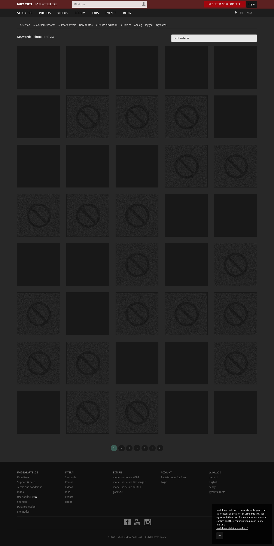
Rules (20, 492)
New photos (85, 25)
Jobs (95, 13)
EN (241, 12)
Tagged (149, 25)
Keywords (161, 25)
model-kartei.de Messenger (129, 482)
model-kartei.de (133, 537)
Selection (25, 25)
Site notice (23, 511)
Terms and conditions (29, 487)
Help (250, 12)
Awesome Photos (45, 25)
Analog (138, 25)
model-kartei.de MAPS (126, 477)
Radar (68, 501)
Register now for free (224, 4)
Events (111, 13)
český (212, 487)
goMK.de (118, 492)
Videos (62, 13)
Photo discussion (108, 25)
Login (252, 4)
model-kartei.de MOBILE (127, 487)
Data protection (26, 506)
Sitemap (22, 501)
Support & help (26, 482)
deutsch (213, 477)
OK (220, 535)
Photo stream (68, 25)
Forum (80, 13)
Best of (127, 25)
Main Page (23, 477)
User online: (27, 496)
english (213, 482)
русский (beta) (217, 492)
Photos (45, 13)
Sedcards (25, 13)
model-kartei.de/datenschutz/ (232, 528)
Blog (127, 13)
